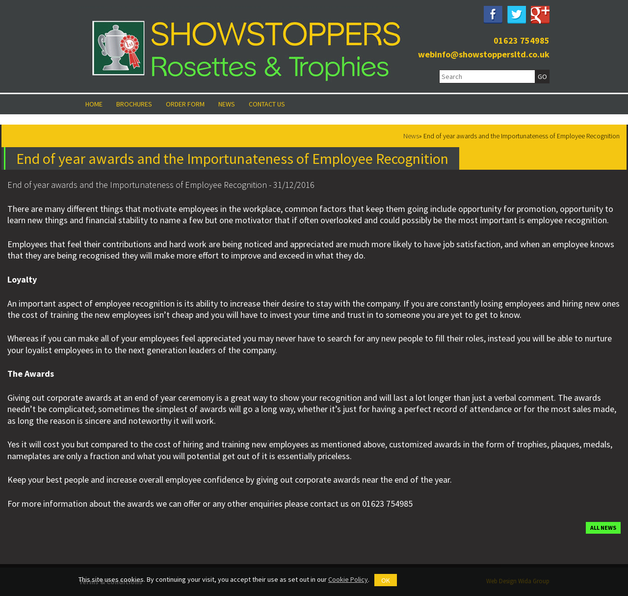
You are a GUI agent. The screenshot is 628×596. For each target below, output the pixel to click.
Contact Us (267, 104)
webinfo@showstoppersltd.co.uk (484, 54)
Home (94, 104)
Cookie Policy (348, 579)
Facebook (493, 15)
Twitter (516, 15)
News (226, 104)
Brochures (134, 104)
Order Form (185, 104)
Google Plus (540, 15)
